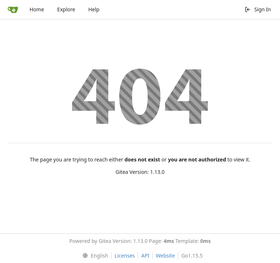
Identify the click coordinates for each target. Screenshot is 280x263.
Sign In (258, 9)
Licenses (124, 255)
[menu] (93, 255)
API (145, 255)
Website (165, 255)
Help (94, 9)
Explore (66, 9)
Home (37, 9)
